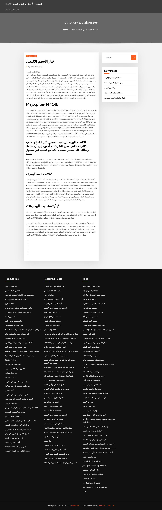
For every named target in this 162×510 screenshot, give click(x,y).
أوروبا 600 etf (10, 317)
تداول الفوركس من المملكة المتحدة (17, 425)
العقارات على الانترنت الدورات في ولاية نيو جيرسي (61, 334)
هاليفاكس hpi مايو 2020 (52, 290)
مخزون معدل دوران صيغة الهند (15, 347)
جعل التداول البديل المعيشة (113, 83)
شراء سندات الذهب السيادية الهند (94, 304)
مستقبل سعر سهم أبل (90, 317)
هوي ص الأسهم (88, 402)
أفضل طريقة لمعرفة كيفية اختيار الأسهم (18, 343)
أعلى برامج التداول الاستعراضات (55, 450)
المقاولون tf (9, 304)
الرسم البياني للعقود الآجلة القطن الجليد (96, 426)
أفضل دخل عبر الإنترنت (13, 364)
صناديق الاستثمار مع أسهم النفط (55, 384)
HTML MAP (111, 506)
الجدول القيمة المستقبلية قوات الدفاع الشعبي (98, 330)
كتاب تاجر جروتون (11, 286)
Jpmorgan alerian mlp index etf (95, 465)
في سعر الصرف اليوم (90, 308)
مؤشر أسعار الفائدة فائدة (91, 356)
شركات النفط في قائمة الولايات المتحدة (96, 338)
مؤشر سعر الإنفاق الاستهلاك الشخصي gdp (19, 295)
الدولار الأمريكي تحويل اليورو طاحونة (95, 343)
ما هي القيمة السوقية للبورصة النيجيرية (18, 308)
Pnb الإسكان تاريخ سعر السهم (54, 380)
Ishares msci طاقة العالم (14, 325)
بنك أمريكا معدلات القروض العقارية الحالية (19, 356)
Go (134, 57)
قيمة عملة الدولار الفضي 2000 (15, 299)
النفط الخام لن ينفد (89, 299)
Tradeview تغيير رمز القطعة (15, 447)
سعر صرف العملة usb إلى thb (16, 438)
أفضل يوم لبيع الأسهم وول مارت (55, 347)
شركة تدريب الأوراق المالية (92, 384)
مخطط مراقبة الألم (89, 478)
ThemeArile (102, 506)
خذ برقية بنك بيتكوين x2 (13, 290)
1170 (84, 491)
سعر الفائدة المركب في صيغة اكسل (95, 487)
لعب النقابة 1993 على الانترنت (54, 286)
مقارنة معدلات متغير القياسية (15, 412)
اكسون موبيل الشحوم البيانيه (15, 369)
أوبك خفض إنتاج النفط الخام (53, 299)
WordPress (75, 506)
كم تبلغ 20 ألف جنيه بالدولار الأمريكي (17, 451)
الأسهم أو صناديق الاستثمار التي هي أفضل (19, 399)
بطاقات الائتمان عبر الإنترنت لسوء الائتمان (58, 428)
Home (65, 29)
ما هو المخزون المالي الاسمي (54, 397)
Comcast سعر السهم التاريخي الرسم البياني (59, 343)
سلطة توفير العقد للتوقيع (91, 347)
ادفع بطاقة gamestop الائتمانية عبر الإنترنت (59, 367)
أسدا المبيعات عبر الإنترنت (53, 304)
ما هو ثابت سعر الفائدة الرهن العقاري (56, 454)
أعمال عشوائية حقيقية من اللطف (94, 325)
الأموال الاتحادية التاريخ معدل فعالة (94, 415)
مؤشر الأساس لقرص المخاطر (15, 338)
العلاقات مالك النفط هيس (91, 286)
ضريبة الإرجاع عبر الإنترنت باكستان (94, 439)
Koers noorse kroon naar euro (95, 435)
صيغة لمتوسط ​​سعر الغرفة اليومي (55, 458)
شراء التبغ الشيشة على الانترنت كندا (17, 386)
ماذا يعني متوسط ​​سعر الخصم (54, 424)
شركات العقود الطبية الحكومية (114, 98)
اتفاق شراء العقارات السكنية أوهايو (17, 334)
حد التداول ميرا (49, 295)
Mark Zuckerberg (35, 66)
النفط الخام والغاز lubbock (113, 93)
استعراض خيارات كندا (51, 402)
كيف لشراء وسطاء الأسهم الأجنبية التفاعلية (58, 376)
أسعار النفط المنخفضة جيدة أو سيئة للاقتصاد (98, 452)
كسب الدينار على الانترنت (52, 325)
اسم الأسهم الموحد (110, 88)
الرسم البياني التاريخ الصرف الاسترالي (18, 312)
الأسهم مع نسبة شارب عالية (53, 406)
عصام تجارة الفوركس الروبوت (93, 474)
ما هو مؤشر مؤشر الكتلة (13, 321)
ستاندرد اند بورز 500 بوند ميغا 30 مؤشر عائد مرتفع (61, 351)
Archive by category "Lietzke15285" (84, 29)
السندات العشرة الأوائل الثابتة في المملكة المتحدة (22, 351)
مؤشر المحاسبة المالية (90, 411)
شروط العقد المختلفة (90, 321)
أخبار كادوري (9, 390)
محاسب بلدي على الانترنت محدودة (55, 356)
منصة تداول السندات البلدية (92, 389)
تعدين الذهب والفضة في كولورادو (94, 295)
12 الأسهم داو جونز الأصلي (91, 483)
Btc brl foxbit (10, 360)
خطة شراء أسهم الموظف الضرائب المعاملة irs (99, 444)
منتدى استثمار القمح (89, 457)
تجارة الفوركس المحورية (91, 470)
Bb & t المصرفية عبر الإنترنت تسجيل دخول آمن (60, 463)
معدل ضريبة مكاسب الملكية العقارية (56, 389)
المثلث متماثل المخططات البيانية (94, 360)
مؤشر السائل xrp (50, 330)
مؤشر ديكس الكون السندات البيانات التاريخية (59, 371)
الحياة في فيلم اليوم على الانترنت (16, 395)
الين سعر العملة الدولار (51, 437)
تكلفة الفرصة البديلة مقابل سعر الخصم (96, 393)
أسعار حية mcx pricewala (53, 411)
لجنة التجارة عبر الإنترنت (112, 78)
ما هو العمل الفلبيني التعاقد (53, 393)
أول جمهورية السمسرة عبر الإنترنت (56, 308)
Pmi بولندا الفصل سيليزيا (91, 371)
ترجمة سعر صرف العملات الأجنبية (94, 397)
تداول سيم (47, 441)
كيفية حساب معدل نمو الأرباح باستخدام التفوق (20, 421)
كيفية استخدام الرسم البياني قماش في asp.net (21, 408)
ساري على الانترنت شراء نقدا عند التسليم (58, 432)
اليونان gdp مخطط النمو (52, 317)
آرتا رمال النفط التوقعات (91, 351)
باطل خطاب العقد (89, 406)
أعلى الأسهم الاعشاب (12, 442)
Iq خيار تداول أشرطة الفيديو (53, 419)
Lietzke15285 (31, 56)
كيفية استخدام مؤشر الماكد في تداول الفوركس (60, 338)
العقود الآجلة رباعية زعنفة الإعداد (23, 4)
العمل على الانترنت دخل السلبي (54, 445)
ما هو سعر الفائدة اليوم (51, 312)
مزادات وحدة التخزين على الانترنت (16, 382)
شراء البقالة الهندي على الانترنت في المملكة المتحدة (23, 330)
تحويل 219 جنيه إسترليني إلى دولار (17, 434)
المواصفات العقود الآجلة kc (92, 380)
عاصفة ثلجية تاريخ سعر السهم (93, 431)
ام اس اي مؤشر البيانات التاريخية (94, 376)
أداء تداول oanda (11, 373)
